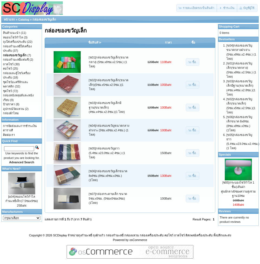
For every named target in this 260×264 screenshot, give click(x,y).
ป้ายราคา (9, 104)
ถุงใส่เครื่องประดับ (14, 41)
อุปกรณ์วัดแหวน (13, 108)
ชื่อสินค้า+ (94, 42)
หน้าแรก (9, 19)
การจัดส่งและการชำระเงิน (20, 126)
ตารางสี (8, 130)
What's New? (11, 168)
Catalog (23, 19)
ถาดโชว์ (8, 64)
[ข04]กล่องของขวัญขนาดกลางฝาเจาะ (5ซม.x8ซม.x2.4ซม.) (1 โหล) (109, 130)
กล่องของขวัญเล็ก (44, 19)
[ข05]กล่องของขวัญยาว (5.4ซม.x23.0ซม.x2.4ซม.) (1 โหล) (107, 153)
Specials (225, 154)
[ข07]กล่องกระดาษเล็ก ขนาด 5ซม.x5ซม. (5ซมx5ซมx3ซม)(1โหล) (108, 198)
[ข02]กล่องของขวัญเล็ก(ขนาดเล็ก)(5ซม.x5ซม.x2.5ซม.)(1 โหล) (108, 85)
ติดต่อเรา (9, 134)
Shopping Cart (229, 26)
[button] (196, 8)
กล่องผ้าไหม (11, 113)
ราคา (168, 42)
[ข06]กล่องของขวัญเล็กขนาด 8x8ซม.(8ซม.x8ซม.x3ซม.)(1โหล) (108, 176)
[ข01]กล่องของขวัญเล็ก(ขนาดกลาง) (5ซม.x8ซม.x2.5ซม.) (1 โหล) (108, 62)
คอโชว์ (7, 68)
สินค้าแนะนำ (11, 32)
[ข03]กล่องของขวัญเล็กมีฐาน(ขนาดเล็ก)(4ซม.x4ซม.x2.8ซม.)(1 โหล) (107, 107)
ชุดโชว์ (7, 91)
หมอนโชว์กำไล (13, 37)
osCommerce (138, 240)
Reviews (225, 211)
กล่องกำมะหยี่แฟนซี (16, 59)
